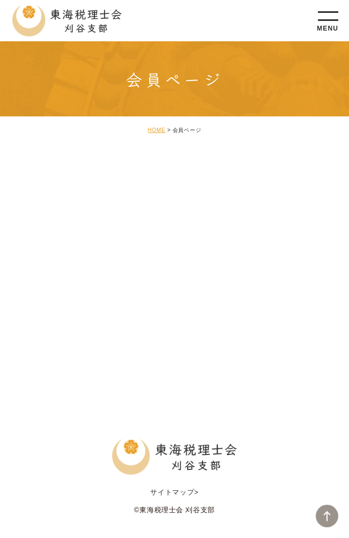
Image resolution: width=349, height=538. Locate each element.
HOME (157, 130)
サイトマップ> (174, 492)
